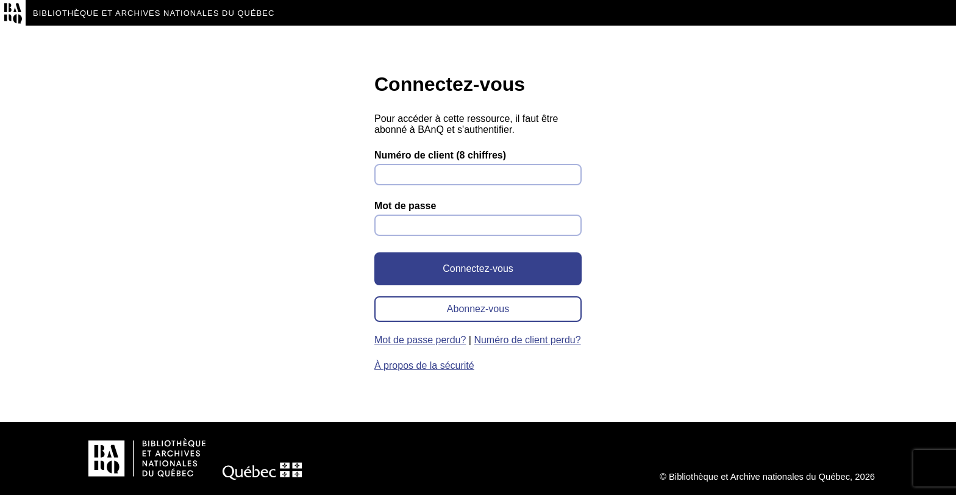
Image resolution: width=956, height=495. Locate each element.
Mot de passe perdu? (420, 340)
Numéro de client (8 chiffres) (440, 155)
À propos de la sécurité (424, 365)
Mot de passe (405, 206)
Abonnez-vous (478, 309)
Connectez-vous (478, 268)
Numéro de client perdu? (527, 340)
